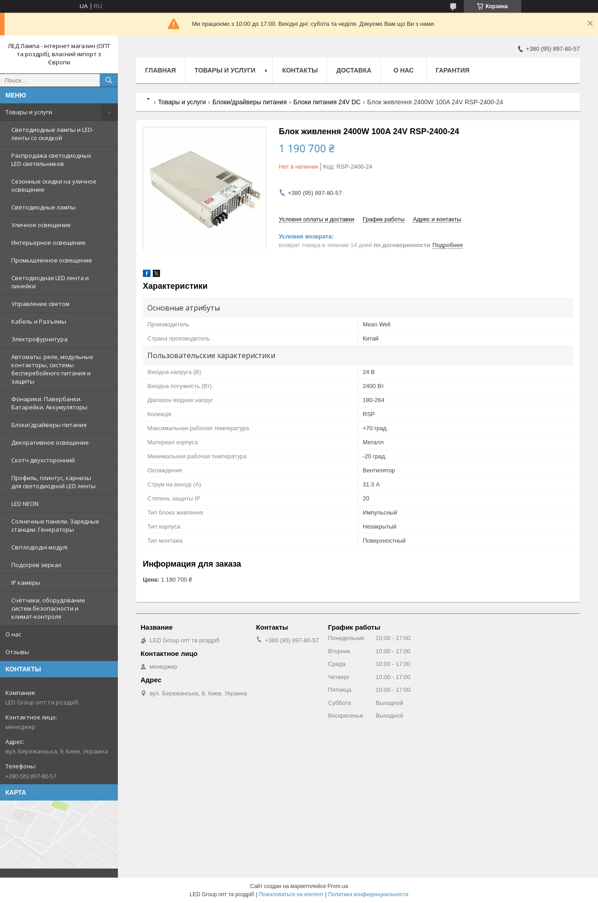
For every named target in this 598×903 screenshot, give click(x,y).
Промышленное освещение (51, 260)
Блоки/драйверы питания (49, 425)
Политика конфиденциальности (368, 894)
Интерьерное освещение (48, 242)
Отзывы (17, 652)
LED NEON (25, 504)
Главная (160, 70)
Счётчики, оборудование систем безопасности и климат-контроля (48, 608)
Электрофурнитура (39, 339)
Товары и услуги (28, 112)
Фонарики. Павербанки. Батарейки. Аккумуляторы (49, 403)
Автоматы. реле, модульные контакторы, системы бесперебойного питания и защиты (52, 369)
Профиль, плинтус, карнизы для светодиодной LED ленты (53, 482)
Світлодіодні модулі (39, 547)
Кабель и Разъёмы (38, 321)
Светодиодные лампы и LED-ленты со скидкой (52, 134)
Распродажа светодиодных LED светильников (51, 159)
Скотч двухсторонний (43, 460)
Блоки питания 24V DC (326, 102)
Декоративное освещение (50, 442)
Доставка (353, 70)
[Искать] (109, 80)
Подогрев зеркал (36, 565)
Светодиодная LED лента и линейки (50, 282)
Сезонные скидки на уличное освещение (54, 185)
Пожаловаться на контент (290, 894)
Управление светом (40, 304)
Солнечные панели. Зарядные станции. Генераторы (55, 525)
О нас (13, 634)
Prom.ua (337, 886)
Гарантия (452, 70)
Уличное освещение (41, 225)
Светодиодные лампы (43, 207)
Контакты (299, 70)
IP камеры (25, 582)
